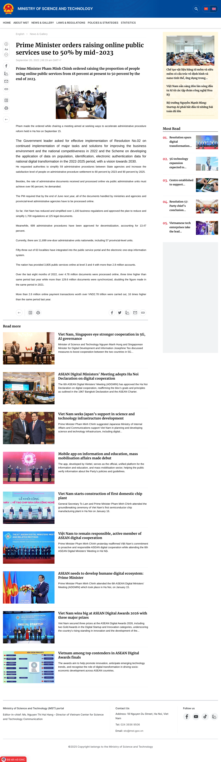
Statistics (128, 22)
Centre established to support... (181, 182)
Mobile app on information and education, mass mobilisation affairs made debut (98, 456)
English (20, 33)
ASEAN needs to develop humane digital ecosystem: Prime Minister (100, 575)
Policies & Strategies (103, 22)
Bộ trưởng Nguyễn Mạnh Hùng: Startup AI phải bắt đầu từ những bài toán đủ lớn (189, 107)
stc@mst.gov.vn (133, 730)
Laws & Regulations (71, 22)
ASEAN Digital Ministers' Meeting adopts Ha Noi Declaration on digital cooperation (98, 376)
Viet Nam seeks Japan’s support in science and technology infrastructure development (96, 416)
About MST (21, 22)
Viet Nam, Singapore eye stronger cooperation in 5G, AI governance (101, 336)
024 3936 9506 (130, 724)
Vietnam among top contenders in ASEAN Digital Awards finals (98, 655)
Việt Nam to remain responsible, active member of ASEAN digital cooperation (99, 535)
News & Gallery (42, 22)
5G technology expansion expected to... (178, 163)
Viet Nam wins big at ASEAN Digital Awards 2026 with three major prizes (102, 615)
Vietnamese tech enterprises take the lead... (180, 227)
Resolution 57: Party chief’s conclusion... (178, 206)
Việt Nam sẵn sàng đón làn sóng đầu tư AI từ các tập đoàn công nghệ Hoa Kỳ (189, 90)
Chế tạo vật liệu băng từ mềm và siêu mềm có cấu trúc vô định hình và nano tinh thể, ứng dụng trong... (189, 74)
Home (7, 22)
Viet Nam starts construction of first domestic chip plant (100, 496)
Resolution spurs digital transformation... (180, 142)
